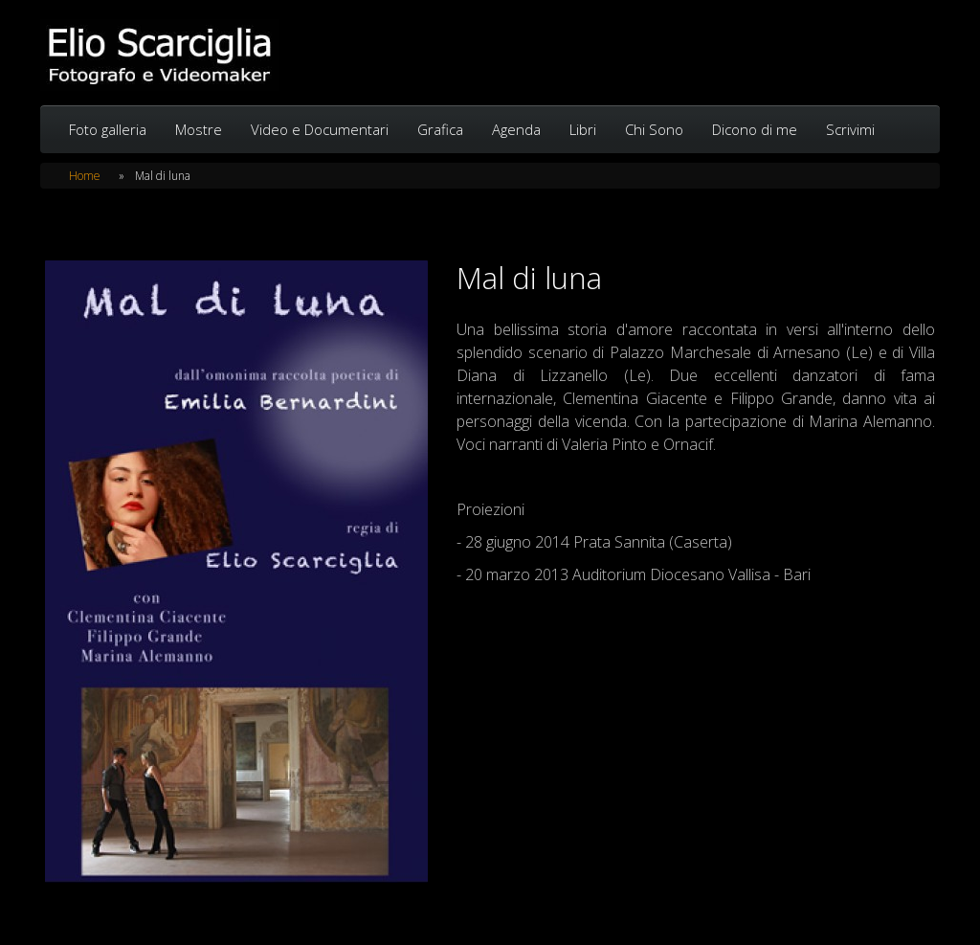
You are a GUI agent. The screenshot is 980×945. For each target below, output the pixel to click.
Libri (582, 129)
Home (84, 176)
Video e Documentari (320, 129)
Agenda (516, 129)
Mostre (198, 129)
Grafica (440, 129)
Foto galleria (107, 129)
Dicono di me (754, 129)
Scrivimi (850, 129)
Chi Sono (654, 129)
